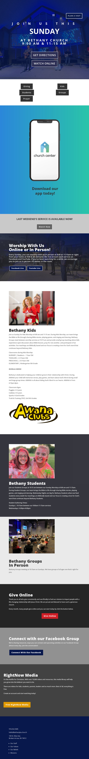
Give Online (50, 616)
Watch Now (44, 226)
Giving (26, 86)
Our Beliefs (14, 750)
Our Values (14, 746)
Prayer (26, 98)
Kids (62, 86)
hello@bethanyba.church (18, 732)
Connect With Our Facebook (26, 652)
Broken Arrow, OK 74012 (17, 738)
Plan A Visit (74, 16)
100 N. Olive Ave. (15, 736)
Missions (13, 753)
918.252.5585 (13, 729)
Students (26, 92)
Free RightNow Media (17, 704)
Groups (62, 92)
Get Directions (44, 55)
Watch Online (44, 63)
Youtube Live (34, 268)
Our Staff (13, 743)
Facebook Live (17, 268)
